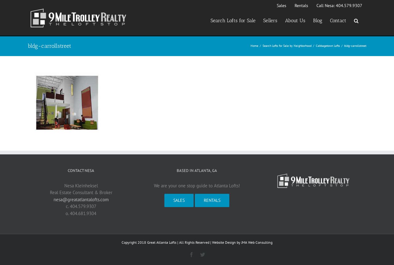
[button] (356, 20)
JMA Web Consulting (256, 242)
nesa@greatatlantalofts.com (81, 199)
